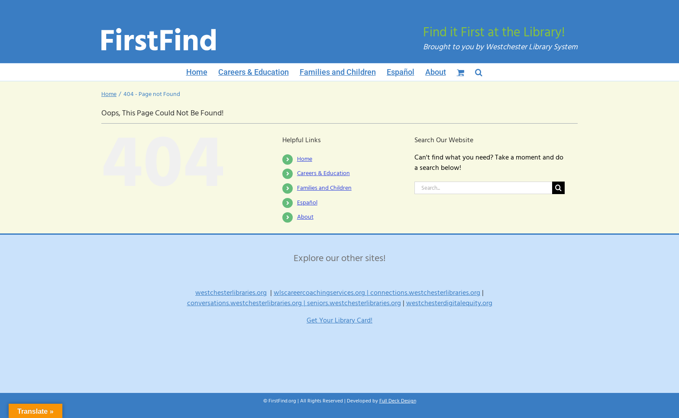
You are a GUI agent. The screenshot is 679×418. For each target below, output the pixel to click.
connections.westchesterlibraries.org (425, 292)
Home (304, 159)
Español (307, 202)
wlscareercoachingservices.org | (322, 292)
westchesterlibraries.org (231, 292)
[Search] (558, 188)
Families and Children (324, 188)
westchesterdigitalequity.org (449, 303)
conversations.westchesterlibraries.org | (247, 303)
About (305, 217)
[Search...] (483, 188)
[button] (478, 72)
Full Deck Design (397, 401)
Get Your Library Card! (339, 320)
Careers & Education (323, 173)
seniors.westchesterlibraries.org (354, 303)
